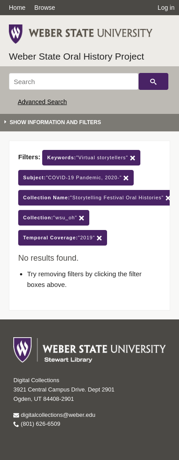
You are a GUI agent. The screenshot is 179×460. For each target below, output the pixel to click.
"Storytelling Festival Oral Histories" (97, 198)
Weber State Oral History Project (76, 56)
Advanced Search (42, 101)
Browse (44, 7)
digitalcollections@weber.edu (54, 415)
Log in (166, 7)
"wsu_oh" (53, 218)
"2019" (62, 238)
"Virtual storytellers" (91, 158)
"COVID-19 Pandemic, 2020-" (76, 178)
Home (17, 7)
